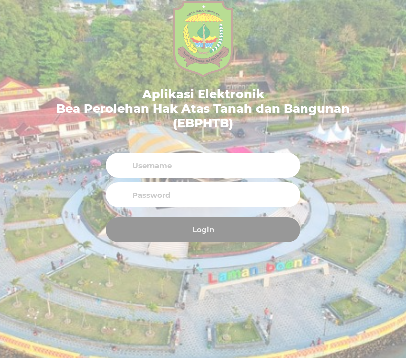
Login (203, 229)
